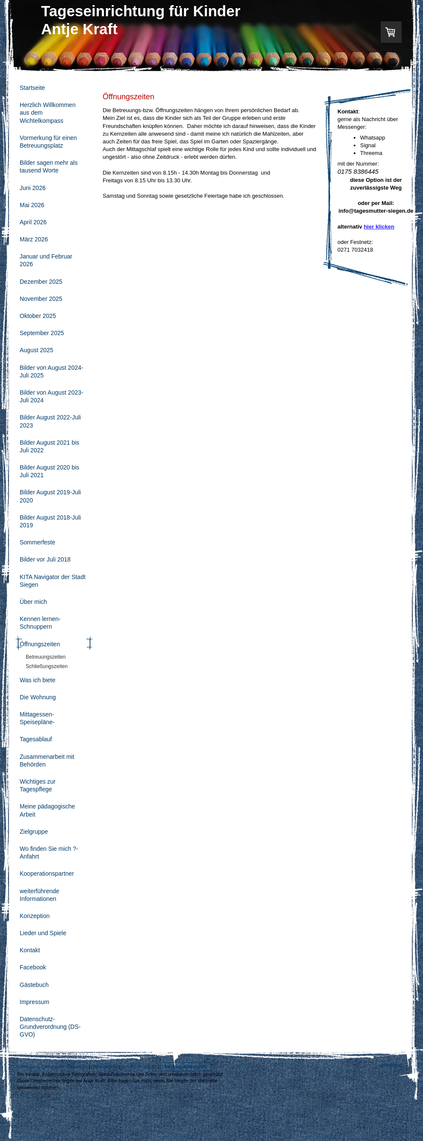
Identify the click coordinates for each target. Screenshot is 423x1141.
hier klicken (379, 226)
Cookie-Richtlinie (139, 1066)
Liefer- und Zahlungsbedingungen (52, 1066)
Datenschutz (105, 1066)
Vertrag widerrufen (186, 1066)
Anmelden (391, 1065)
